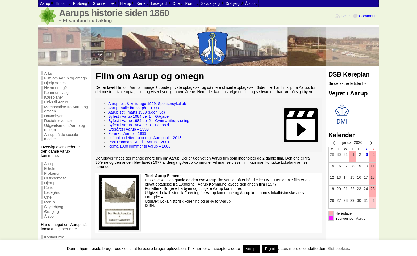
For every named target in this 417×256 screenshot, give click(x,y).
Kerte (48, 188)
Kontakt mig (54, 237)
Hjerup (49, 183)
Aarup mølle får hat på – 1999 (133, 108)
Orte (48, 197)
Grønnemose (55, 178)
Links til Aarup (56, 102)
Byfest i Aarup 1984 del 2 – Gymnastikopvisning (148, 121)
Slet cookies (338, 248)
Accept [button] (251, 249)
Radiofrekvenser (58, 121)
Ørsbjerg (51, 211)
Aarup (49, 164)
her (365, 83)
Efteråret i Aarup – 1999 (128, 129)
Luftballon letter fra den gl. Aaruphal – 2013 (144, 138)
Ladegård (52, 192)
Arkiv (48, 73)
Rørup (49, 202)
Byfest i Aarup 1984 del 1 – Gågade (138, 116)
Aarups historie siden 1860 (114, 13)
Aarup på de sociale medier (61, 136)
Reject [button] (270, 249)
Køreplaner (53, 97)
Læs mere (289, 248)
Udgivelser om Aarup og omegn (64, 127)
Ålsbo (49, 216)
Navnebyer (53, 116)
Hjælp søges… (56, 83)
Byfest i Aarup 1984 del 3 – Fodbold (138, 125)
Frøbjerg (51, 173)
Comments (368, 16)
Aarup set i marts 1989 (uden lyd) (136, 112)
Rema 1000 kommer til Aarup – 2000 (139, 146)
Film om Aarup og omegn (65, 78)
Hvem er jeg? (55, 88)
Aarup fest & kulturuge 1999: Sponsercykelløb (147, 104)
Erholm (50, 168)
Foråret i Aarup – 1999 (127, 133)
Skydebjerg (53, 207)
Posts (345, 16)
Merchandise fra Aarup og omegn (66, 109)
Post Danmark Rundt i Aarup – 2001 (138, 142)
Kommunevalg (56, 92)
